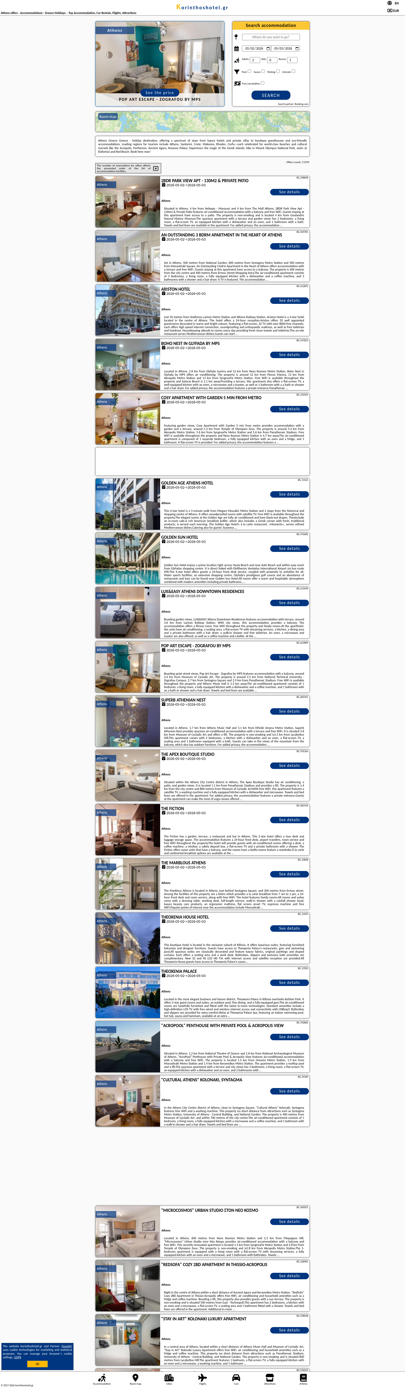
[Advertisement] (202, 1167)
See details (289, 191)
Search (271, 95)
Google (66, 1346)
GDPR (17, 1357)
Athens (102, 184)
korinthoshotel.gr (202, 7)
